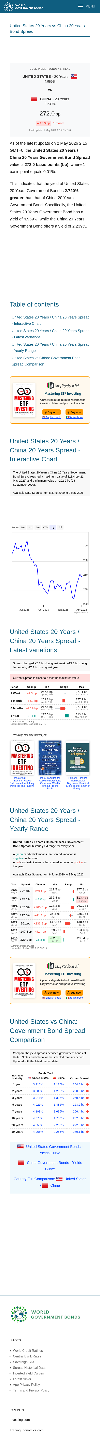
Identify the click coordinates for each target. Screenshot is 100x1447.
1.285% (59, 1091)
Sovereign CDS (24, 1362)
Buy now (51, 412)
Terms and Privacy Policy (31, 1390)
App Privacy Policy (26, 1384)
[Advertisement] (50, 49)
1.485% (59, 1104)
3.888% (38, 1091)
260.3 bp (79, 1091)
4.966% (38, 1131)
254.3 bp (79, 1084)
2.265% (59, 1131)
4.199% (38, 1111)
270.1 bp (79, 1131)
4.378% (38, 1118)
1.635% (59, 1111)
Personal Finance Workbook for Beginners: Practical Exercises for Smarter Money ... (77, 783)
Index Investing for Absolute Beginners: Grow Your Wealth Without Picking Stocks (50, 783)
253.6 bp (79, 1104)
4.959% (38, 1125)
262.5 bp (79, 1118)
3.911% (38, 1098)
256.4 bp (79, 1111)
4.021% (38, 1104)
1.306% (59, 1098)
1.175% (59, 1084)
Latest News (22, 1379)
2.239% (59, 1125)
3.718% (38, 1084)
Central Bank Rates (27, 1356)
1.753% (59, 1118)
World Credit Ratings (28, 1350)
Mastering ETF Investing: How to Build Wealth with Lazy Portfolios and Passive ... (22, 783)
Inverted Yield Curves (28, 1373)
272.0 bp (79, 1125)
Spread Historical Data (29, 1367)
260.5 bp (79, 1098)
